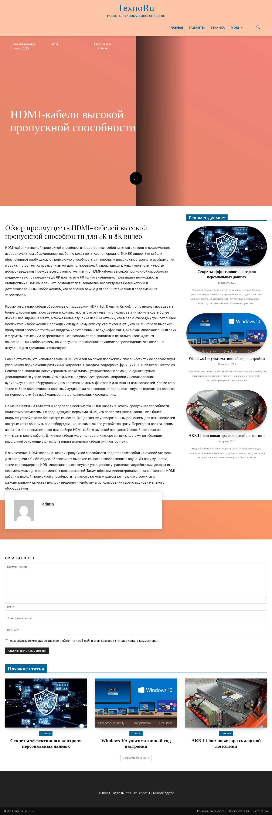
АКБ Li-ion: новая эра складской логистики (227, 436)
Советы (45, 733)
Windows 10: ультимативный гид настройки (226, 358)
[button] (258, 27)
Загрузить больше (136, 758)
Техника (102, 48)
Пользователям (239, 811)
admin (48, 504)
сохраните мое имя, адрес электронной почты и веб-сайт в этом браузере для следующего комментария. (84, 640)
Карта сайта (260, 811)
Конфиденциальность (211, 811)
